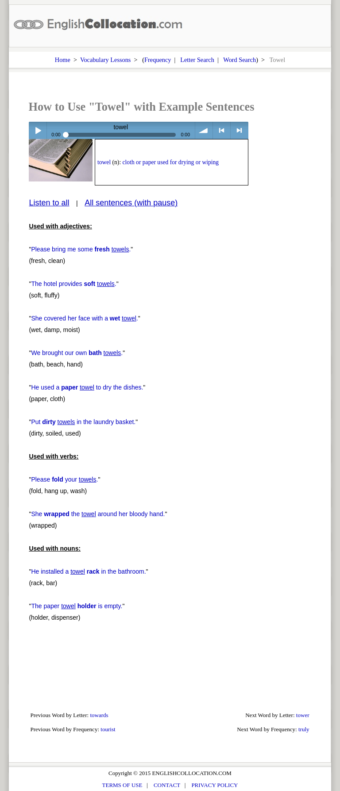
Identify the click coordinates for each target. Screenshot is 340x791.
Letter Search (197, 59)
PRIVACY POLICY (214, 785)
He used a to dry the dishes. (87, 387)
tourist (107, 729)
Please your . (64, 479)
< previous (221, 130)
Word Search (239, 59)
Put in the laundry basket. (83, 421)
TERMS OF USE (122, 785)
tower (302, 715)
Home (62, 59)
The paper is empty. (76, 606)
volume (203, 130)
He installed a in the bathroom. (88, 571)
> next (239, 130)
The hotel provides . (73, 283)
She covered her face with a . (84, 318)
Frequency (157, 59)
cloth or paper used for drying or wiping (171, 162)
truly (303, 729)
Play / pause (37, 130)
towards (99, 715)
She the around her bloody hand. (98, 513)
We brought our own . (77, 352)
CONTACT (167, 785)
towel (104, 162)
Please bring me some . (81, 249)
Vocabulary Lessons (105, 59)
